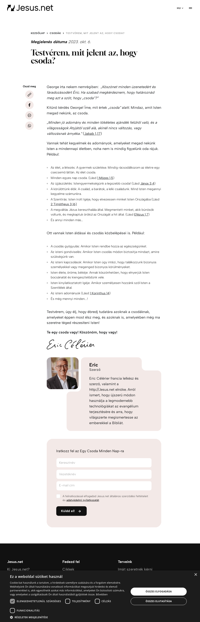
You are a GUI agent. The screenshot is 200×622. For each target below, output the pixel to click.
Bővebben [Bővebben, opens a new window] (102, 594)
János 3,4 (147, 183)
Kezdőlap (38, 33)
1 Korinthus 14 (99, 293)
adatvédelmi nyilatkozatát (82, 500)
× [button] (195, 574)
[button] (68, 617)
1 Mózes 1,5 (105, 178)
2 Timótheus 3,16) (64, 204)
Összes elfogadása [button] (159, 591)
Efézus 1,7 (141, 214)
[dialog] (100, 596)
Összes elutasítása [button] (159, 601)
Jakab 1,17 (92, 133)
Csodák (55, 33)
